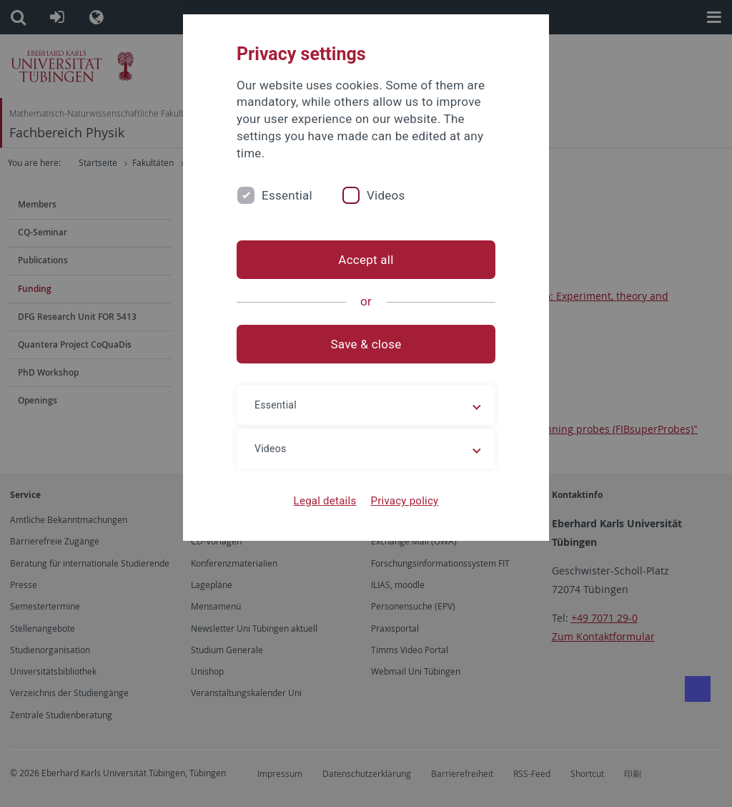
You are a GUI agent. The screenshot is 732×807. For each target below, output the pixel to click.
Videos (386, 195)
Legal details (325, 500)
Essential (287, 195)
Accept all (365, 260)
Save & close (366, 344)
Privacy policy (404, 500)
